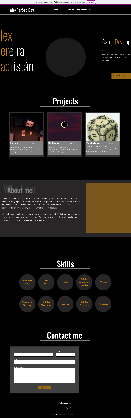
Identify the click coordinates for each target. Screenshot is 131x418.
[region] (27, 284)
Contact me (86, 9)
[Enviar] (44, 387)
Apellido (58, 351)
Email (15, 359)
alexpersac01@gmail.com (65, 408)
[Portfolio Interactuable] (121, 76)
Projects (80, 9)
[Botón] (33, 143)
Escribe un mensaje (19, 367)
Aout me (71, 9)
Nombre (16, 351)
